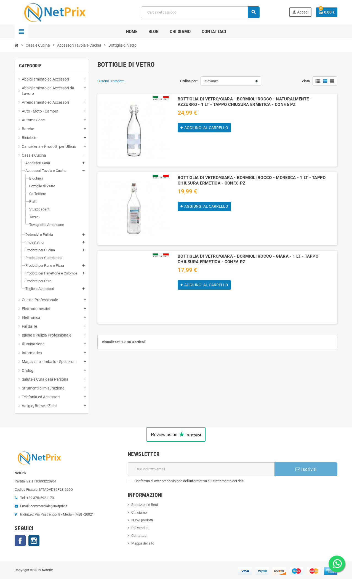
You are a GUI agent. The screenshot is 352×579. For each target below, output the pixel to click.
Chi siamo (139, 512)
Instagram (33, 540)
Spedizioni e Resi (144, 505)
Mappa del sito (142, 543)
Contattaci (139, 535)
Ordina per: (189, 81)
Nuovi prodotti (142, 520)
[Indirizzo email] (201, 469)
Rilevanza (211, 81)
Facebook (20, 540)
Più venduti (139, 528)
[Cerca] (200, 12)
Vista (306, 81)
